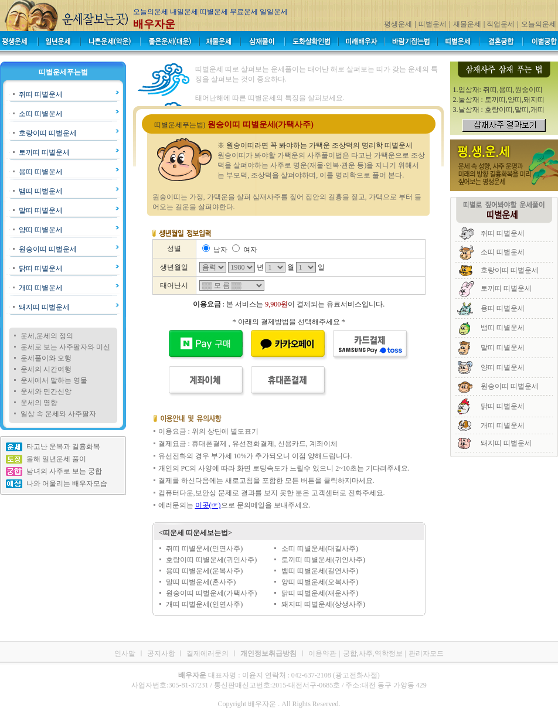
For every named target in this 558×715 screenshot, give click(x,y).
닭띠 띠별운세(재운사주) (319, 593)
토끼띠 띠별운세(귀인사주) (323, 560)
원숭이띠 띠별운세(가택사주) (211, 593)
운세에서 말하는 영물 (54, 380)
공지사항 (162, 653)
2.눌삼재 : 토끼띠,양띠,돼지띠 (499, 100)
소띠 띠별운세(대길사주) (319, 548)
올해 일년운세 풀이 (56, 459)
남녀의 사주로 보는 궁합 (64, 471)
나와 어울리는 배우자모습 (66, 483)
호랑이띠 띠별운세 (48, 133)
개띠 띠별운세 (41, 288)
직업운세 (500, 24)
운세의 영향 (39, 403)
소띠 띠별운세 (41, 114)
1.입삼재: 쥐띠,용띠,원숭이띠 (498, 90)
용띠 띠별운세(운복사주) (204, 571)
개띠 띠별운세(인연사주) (204, 604)
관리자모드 (426, 653)
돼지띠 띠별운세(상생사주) (323, 604)
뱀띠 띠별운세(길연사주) (319, 571)
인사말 (124, 653)
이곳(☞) (208, 505)
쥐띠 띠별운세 (41, 94)
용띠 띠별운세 (41, 172)
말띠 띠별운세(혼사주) (201, 582)
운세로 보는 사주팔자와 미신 (65, 347)
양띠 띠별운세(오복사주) (319, 582)
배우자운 (154, 24)
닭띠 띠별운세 (41, 268)
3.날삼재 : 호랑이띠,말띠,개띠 (499, 109)
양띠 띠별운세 (41, 230)
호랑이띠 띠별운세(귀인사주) (211, 560)
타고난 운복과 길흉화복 (63, 446)
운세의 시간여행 (46, 369)
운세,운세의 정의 (47, 336)
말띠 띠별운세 (41, 210)
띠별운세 (432, 24)
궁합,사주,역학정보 (373, 653)
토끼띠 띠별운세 (44, 152)
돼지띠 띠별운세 (44, 307)
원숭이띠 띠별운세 (48, 249)
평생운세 (398, 24)
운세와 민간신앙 (46, 391)
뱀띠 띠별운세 (41, 191)
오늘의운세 (538, 24)
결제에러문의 (207, 653)
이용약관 (322, 653)
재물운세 (467, 24)
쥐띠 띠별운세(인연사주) (204, 548)
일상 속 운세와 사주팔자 (58, 414)
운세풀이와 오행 (46, 358)
